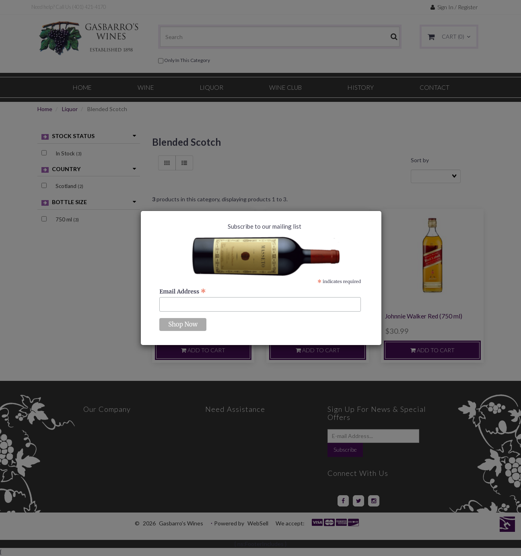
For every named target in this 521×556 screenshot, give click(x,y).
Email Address (182, 291)
